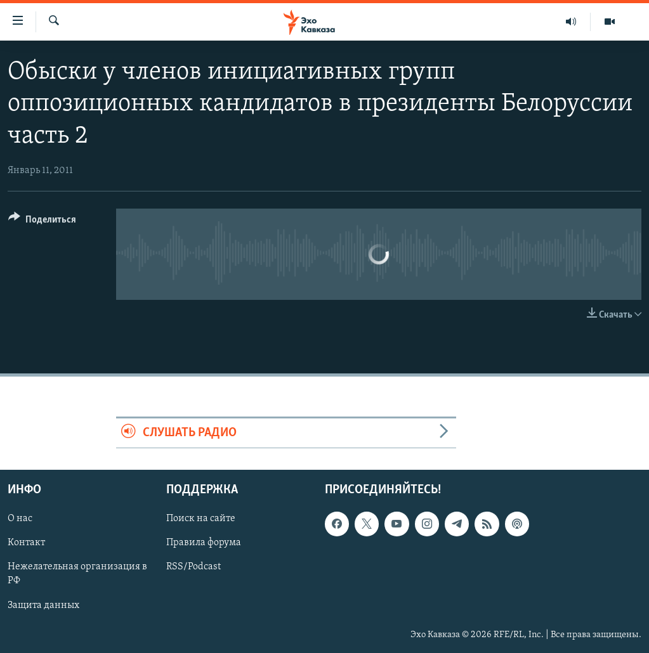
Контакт (26, 543)
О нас (20, 519)
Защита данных (43, 605)
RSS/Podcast (193, 567)
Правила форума (203, 543)
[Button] (42, 222)
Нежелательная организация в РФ (77, 574)
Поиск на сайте (200, 519)
